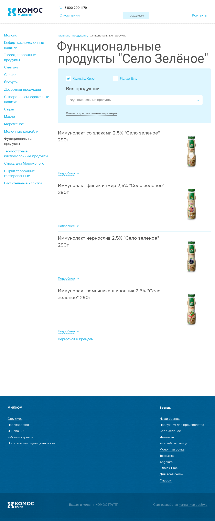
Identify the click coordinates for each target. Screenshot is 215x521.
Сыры (9, 109)
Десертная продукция (22, 89)
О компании (70, 15)
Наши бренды (170, 419)
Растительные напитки (23, 183)
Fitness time (128, 78)
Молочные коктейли (21, 131)
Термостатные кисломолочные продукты (26, 154)
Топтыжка (167, 456)
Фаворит (166, 480)
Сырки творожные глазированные (19, 173)
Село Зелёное (84, 78)
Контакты (199, 15)
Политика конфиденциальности (31, 443)
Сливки (10, 74)
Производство (18, 425)
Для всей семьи (171, 474)
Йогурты (11, 82)
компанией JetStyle (193, 505)
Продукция (136, 15)
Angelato (166, 462)
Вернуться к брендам (76, 339)
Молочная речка (172, 449)
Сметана (11, 67)
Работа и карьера (20, 437)
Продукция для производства (182, 425)
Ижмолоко (167, 437)
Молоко (10, 35)
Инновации (16, 431)
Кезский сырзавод (173, 443)
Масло (9, 116)
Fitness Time (169, 468)
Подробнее (66, 173)
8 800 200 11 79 (75, 8)
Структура (15, 419)
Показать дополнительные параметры (91, 113)
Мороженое (14, 124)
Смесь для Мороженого (24, 163)
